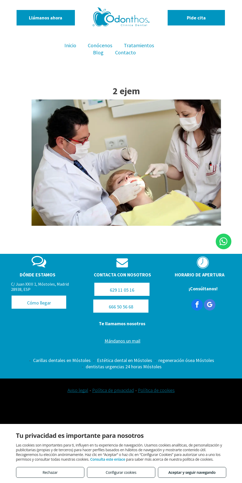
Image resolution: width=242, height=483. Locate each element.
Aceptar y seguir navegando (191, 472)
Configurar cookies (121, 472)
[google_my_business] (209, 305)
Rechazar (50, 472)
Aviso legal (78, 390)
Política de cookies (156, 390)
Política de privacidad (113, 390)
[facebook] (197, 305)
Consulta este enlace (107, 459)
